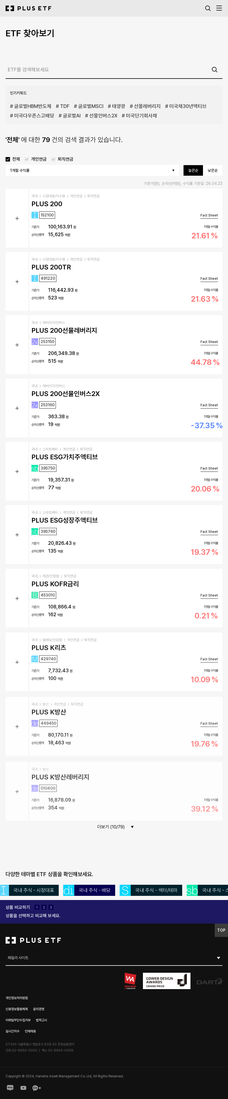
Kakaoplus (36, 1087)
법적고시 (41, 1020)
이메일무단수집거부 (18, 1020)
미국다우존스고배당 (34, 116)
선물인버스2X (103, 116)
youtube (23, 1087)
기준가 (35, 227)
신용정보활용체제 (17, 1009)
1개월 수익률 (211, 227)
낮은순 (213, 170)
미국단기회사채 (141, 116)
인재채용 (30, 1031)
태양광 (118, 106)
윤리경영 (38, 1009)
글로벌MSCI (90, 106)
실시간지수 (12, 1031)
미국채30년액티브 (188, 106)
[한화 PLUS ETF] (28, 8)
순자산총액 (37, 235)
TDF (65, 106)
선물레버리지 (147, 106)
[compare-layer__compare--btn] (33, 916)
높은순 (193, 170)
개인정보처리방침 (17, 998)
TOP (222, 929)
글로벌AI (72, 116)
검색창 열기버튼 (208, 8)
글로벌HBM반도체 (32, 106)
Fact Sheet (209, 215)
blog (10, 1087)
